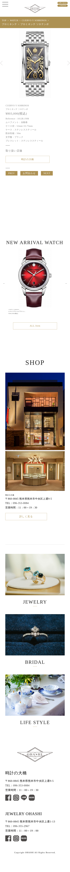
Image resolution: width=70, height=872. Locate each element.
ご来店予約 (62, 5)
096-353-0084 (21, 508)
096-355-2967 (21, 842)
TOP (4, 20)
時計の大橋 (27, 159)
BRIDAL (35, 650)
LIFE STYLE (35, 714)
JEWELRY (35, 587)
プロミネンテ (9, 24)
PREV (11, 175)
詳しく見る (26, 522)
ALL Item (35, 330)
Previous (4, 287)
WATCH (14, 20)
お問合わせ (29, 175)
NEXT (47, 175)
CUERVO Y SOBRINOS (34, 20)
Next (66, 287)
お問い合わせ (62, 3)
